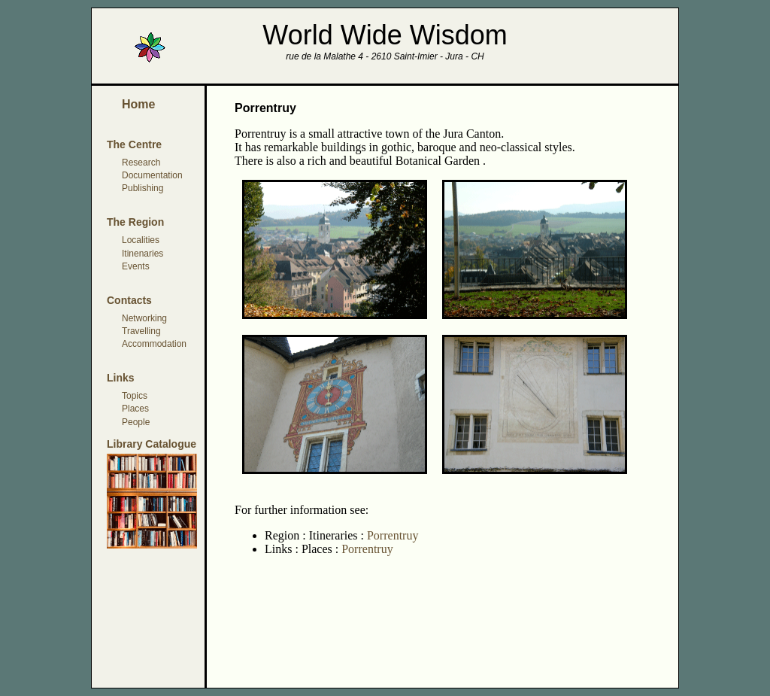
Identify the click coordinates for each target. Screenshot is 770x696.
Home (138, 104)
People (136, 422)
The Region (135, 222)
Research (141, 162)
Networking (144, 318)
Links (121, 378)
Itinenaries (142, 253)
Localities (140, 240)
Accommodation (154, 344)
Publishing (142, 188)
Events (136, 266)
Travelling (141, 331)
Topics (134, 396)
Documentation (152, 175)
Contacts (129, 300)
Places (135, 408)
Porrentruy (391, 535)
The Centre (134, 144)
